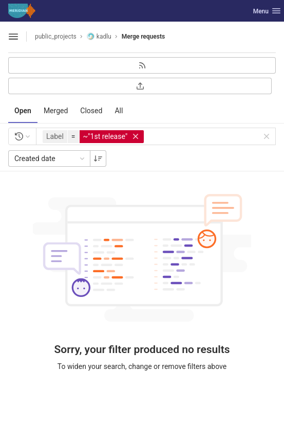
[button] (94, 136)
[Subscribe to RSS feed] (142, 65)
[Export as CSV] (140, 86)
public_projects (56, 36)
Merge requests (143, 36)
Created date (50, 158)
